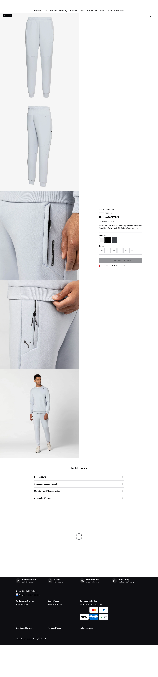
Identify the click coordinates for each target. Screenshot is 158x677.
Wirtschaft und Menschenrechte (26, 656)
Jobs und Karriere (53, 636)
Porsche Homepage (86, 640)
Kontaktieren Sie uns (28, 610)
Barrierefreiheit (21, 660)
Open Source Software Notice (26, 652)
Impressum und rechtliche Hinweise (28, 644)
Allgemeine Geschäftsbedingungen (27, 632)
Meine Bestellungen (86, 632)
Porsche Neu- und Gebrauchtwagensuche (94, 648)
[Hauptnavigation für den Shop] (79, 10)
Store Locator (52, 648)
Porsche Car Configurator (88, 644)
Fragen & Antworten (86, 636)
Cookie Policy (20, 648)
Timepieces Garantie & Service (58, 644)
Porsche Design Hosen (106, 209)
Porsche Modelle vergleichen (89, 652)
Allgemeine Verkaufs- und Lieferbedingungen (31, 636)
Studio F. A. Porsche (54, 640)
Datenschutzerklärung (23, 640)
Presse (50, 632)
